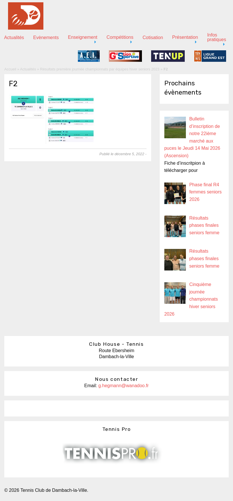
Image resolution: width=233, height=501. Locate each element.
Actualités (28, 69)
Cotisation (153, 37)
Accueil (10, 69)
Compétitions (120, 37)
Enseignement (82, 37)
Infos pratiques (216, 37)
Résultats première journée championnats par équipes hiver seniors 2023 (99, 69)
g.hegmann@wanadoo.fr (123, 385)
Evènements (46, 37)
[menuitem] (46, 38)
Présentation (185, 37)
